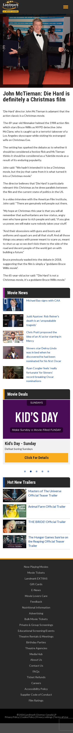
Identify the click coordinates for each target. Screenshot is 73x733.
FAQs (36, 671)
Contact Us (36, 665)
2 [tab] (31, 471)
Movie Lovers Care (36, 596)
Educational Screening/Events (36, 630)
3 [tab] (37, 471)
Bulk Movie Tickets (36, 619)
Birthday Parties (36, 642)
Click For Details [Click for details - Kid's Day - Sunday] (37, 458)
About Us (36, 659)
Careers (36, 683)
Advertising (36, 613)
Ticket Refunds (36, 677)
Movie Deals (17, 394)
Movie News (17, 292)
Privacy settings (44, 717)
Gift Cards (36, 584)
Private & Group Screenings (36, 624)
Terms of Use (61, 717)
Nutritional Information (36, 607)
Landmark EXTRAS (36, 578)
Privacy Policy (12, 717)
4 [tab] (42, 471)
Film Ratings (36, 700)
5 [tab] (48, 471)
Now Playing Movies (36, 566)
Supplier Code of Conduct (36, 694)
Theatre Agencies (36, 648)
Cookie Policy (28, 717)
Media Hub (36, 654)
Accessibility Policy (36, 689)
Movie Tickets (36, 572)
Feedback (36, 601)
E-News (36, 590)
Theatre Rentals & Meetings (36, 636)
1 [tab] (25, 471)
